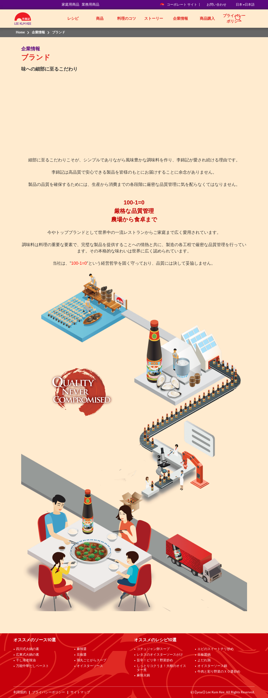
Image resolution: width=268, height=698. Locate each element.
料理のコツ (126, 18)
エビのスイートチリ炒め (215, 649)
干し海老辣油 (26, 660)
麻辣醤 (82, 649)
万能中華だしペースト (32, 666)
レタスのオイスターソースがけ (160, 654)
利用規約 (20, 692)
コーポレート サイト (178, 4)
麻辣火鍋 (143, 675)
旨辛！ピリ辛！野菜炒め (155, 660)
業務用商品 (90, 4)
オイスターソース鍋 (212, 666)
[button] (256, 18)
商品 (100, 18)
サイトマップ (80, 692)
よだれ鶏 (204, 660)
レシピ (73, 18)
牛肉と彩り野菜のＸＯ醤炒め (218, 671)
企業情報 (180, 18)
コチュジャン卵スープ (153, 649)
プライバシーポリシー (234, 18)
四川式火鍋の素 (27, 649)
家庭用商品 (70, 4)
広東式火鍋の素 (27, 654)
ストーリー (153, 18)
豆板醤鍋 (204, 654)
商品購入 (207, 18)
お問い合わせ (216, 4)
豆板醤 (82, 654)
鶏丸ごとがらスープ (91, 660)
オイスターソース (90, 666)
